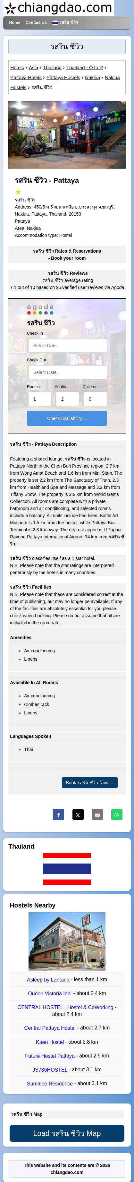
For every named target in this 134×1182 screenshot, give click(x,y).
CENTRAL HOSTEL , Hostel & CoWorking (66, 1007)
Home (14, 22)
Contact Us (35, 22)
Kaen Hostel (50, 1042)
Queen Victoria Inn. (50, 993)
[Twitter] (78, 814)
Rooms (33, 387)
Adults (60, 387)
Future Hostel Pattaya (50, 1056)
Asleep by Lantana (49, 979)
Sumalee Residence (50, 1084)
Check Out (36, 360)
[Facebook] (58, 814)
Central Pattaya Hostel (50, 1028)
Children (89, 387)
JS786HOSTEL (50, 1070)
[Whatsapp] (116, 814)
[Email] (97, 814)
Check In (35, 333)
